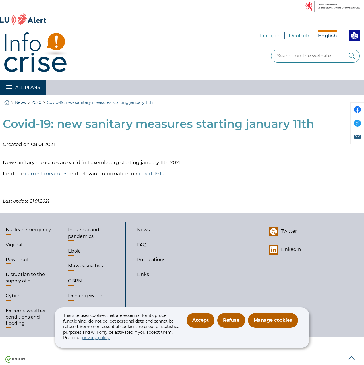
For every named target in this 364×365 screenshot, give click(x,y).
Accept (200, 320)
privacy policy (96, 337)
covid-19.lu (151, 173)
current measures (46, 173)
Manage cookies (273, 320)
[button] (23, 87)
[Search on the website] (352, 56)
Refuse (231, 320)
